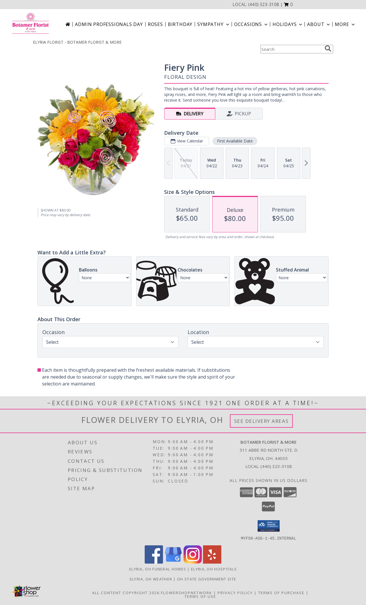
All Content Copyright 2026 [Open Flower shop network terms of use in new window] (126, 592)
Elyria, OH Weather (151, 578)
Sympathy (213, 24)
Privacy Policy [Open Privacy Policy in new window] (235, 592)
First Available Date (235, 141)
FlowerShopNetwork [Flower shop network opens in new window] (186, 592)
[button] (288, 4)
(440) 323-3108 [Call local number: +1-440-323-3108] (263, 4)
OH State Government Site (206, 578)
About (319, 24)
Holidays (287, 24)
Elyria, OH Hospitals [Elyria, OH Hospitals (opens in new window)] (214, 568)
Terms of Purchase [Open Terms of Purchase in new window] (281, 592)
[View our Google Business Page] (173, 561)
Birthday (180, 24)
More (345, 24)
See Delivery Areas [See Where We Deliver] (261, 421)
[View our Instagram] (193, 561)
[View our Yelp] (212, 561)
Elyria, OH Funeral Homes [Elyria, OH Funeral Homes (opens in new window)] (157, 568)
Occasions (251, 24)
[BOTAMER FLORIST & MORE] (30, 24)
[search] (328, 48)
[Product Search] (291, 49)
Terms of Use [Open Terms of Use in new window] (200, 596)
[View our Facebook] (154, 561)
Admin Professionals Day (109, 24)
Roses (155, 24)
